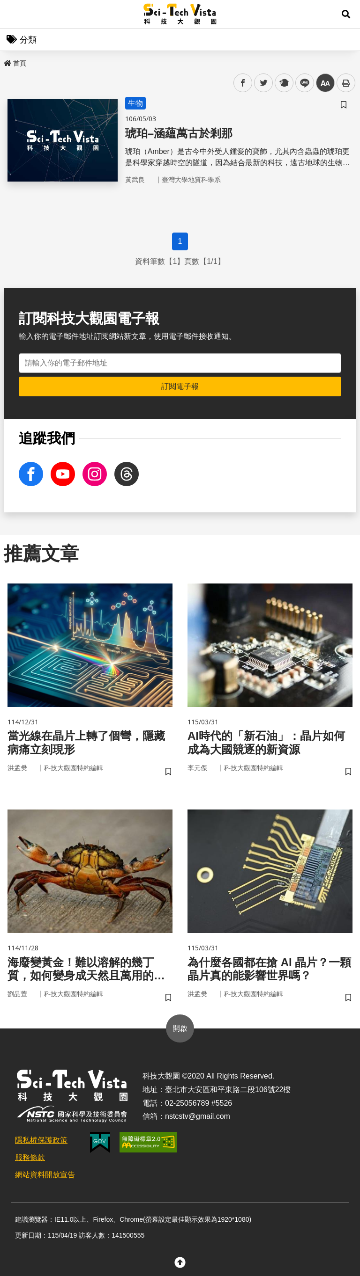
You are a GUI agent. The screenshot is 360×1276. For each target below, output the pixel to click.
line (302, 83)
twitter (264, 83)
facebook (243, 83)
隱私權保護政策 (41, 1140)
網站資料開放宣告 (45, 1175)
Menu (14, 14)
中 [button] (325, 83)
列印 (346, 82)
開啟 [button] (180, 1028)
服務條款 (30, 1157)
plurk (283, 83)
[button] (346, 14)
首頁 (15, 63)
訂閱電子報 (180, 386)
